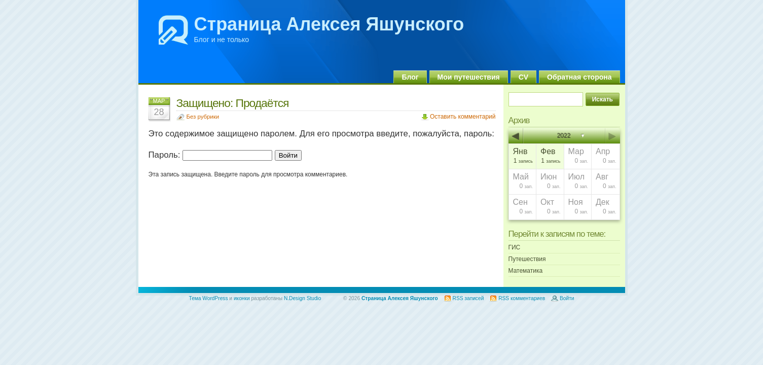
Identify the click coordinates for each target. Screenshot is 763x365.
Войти (567, 298)
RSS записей (468, 298)
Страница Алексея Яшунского (329, 24)
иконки (242, 298)
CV (523, 77)
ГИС (514, 247)
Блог (410, 77)
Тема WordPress (208, 298)
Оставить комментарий (463, 116)
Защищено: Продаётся (232, 103)
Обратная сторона (579, 77)
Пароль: (211, 155)
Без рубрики (203, 117)
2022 (564, 135)
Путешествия (527, 259)
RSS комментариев (521, 298)
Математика (525, 270)
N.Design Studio (302, 298)
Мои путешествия (469, 77)
